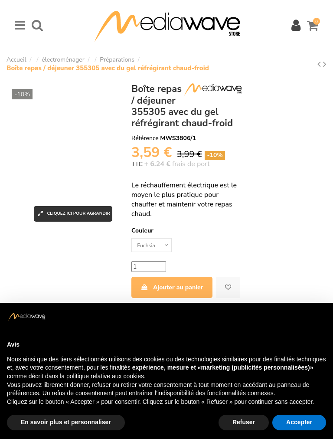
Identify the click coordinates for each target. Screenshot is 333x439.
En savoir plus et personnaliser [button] (66, 422)
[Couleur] (154, 246)
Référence (145, 138)
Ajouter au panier (171, 289)
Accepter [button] (299, 422)
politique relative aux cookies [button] (105, 376)
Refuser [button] (243, 422)
